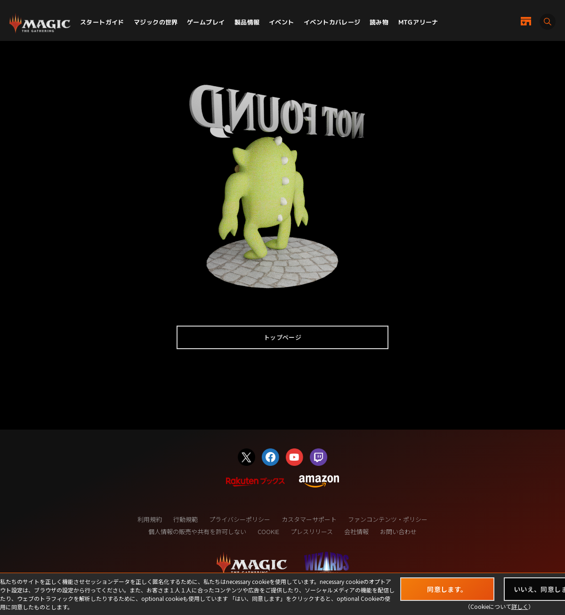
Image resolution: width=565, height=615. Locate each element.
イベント (281, 22)
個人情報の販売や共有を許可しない (197, 531)
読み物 (379, 22)
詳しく (519, 606)
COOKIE (268, 531)
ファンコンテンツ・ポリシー (388, 519)
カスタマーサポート (309, 519)
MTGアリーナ (418, 22)
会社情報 (356, 531)
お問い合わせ (398, 531)
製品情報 (247, 22)
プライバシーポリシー (239, 519)
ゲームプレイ (206, 22)
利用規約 (149, 519)
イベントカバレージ (332, 22)
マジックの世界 (156, 22)
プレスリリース (312, 531)
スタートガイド (102, 22)
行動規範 (185, 519)
